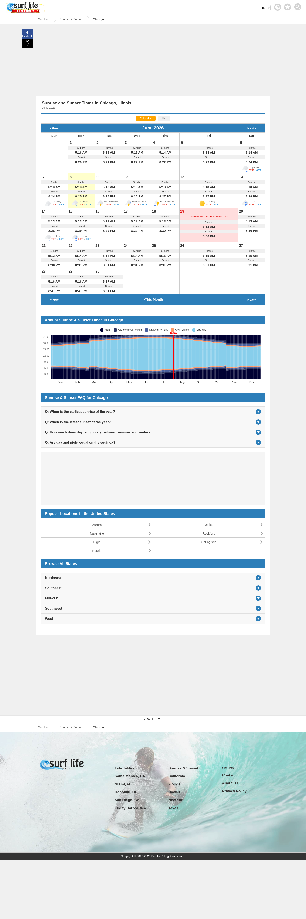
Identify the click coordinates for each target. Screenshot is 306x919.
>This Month (153, 299)
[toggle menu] (299, 5)
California (176, 776)
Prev (55, 128)
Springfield (209, 542)
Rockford (209, 533)
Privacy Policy (234, 791)
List (164, 118)
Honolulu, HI (125, 792)
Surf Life (43, 727)
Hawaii (174, 792)
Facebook (27, 36)
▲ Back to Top (153, 719)
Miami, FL (123, 784)
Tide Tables (124, 768)
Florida (174, 784)
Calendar (145, 118)
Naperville (97, 533)
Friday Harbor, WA (130, 808)
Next (250, 128)
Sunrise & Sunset (71, 727)
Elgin (96, 542)
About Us (230, 783)
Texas (173, 808)
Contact (228, 775)
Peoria (96, 550)
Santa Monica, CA (130, 776)
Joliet (208, 524)
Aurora (97, 524)
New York (176, 800)
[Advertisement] (153, 61)
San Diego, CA (127, 800)
